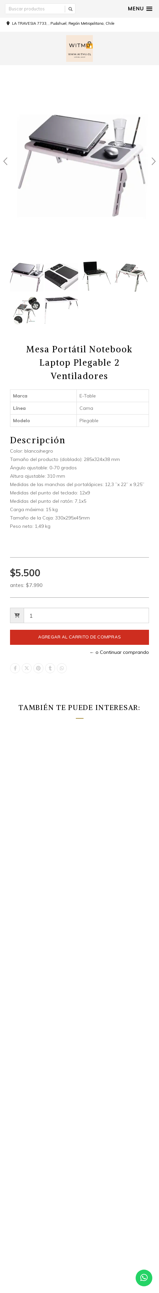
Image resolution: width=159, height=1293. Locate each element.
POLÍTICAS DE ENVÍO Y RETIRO (34, 1032)
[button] (140, 8)
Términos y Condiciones (28, 1007)
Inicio (10, 1057)
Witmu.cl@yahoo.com (34, 1183)
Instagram (23, 1207)
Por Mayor (15, 1119)
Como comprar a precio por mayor (38, 1049)
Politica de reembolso (26, 1015)
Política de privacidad (26, 1024)
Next (153, 161)
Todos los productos (25, 1102)
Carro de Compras (23, 1093)
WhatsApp (23, 1218)
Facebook (22, 1195)
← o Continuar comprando (119, 652)
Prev (5, 161)
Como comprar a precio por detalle (39, 1040)
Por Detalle (16, 1110)
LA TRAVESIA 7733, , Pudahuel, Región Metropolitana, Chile (63, 23)
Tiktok (18, 1230)
